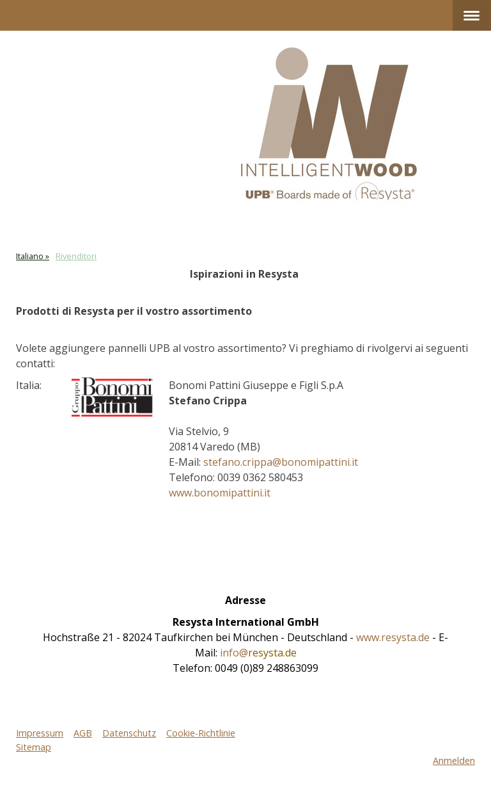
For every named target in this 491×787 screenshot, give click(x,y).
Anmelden (454, 760)
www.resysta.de (393, 637)
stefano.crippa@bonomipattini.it (280, 462)
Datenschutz (129, 733)
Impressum (39, 733)
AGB (83, 733)
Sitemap (33, 747)
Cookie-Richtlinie (200, 733)
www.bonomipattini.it (219, 493)
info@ (258, 653)
